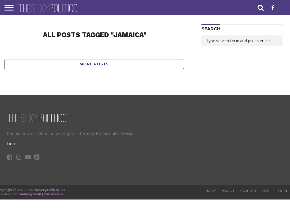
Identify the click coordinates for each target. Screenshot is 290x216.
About (228, 191)
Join (266, 191)
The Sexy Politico (45, 190)
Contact (248, 191)
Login (281, 191)
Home (210, 191)
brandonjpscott (29, 194)
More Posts (94, 64)
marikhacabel (54, 194)
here (12, 143)
